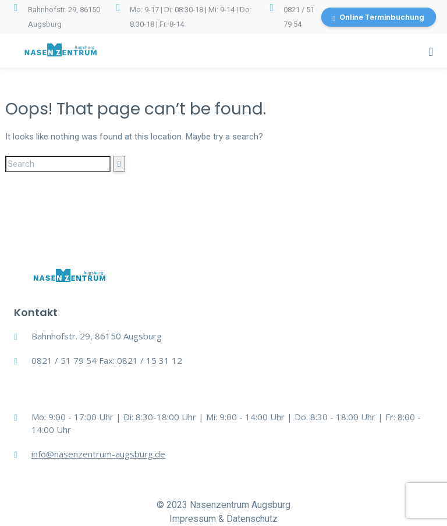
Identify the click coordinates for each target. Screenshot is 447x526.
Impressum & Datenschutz (223, 518)
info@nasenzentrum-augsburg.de (98, 454)
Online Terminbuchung (378, 17)
